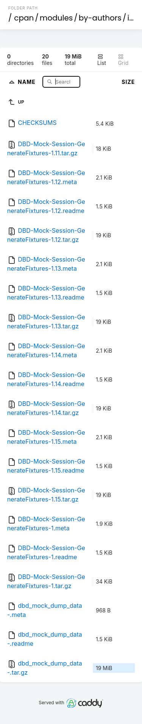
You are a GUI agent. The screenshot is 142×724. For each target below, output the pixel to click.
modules (56, 18)
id (130, 18)
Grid (123, 60)
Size (128, 82)
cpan (24, 18)
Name (27, 81)
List (101, 60)
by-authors (100, 18)
